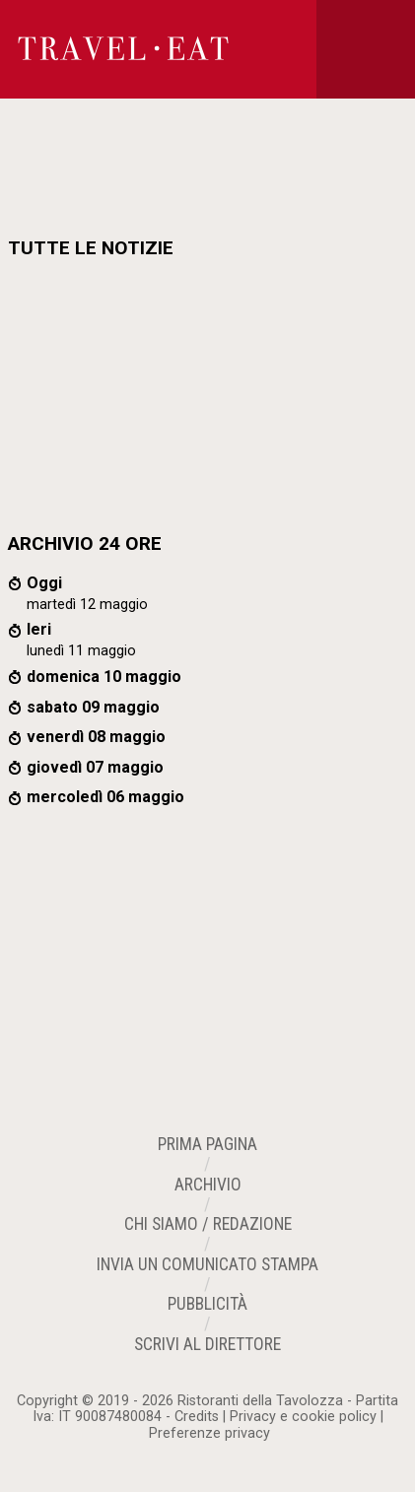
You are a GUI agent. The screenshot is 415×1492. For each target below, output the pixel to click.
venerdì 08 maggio (96, 736)
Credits (196, 1416)
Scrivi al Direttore (207, 1344)
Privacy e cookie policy (303, 1416)
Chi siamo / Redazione (208, 1224)
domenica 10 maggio (104, 676)
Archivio (208, 1184)
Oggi (44, 583)
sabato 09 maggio (93, 707)
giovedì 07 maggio (95, 767)
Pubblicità (207, 1304)
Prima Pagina (207, 1144)
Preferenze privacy (209, 1433)
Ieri (39, 629)
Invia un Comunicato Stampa (207, 1264)
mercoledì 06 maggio (105, 796)
